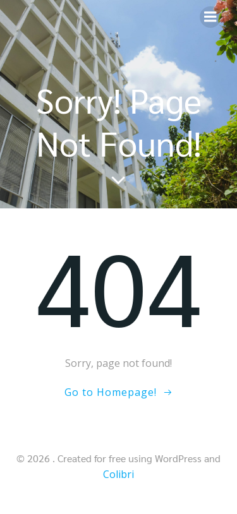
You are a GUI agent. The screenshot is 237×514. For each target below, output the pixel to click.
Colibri (118, 474)
